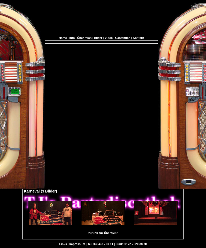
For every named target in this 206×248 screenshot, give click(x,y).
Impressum (77, 244)
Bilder (98, 37)
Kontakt (138, 37)
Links (63, 244)
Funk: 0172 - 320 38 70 (131, 244)
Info (72, 37)
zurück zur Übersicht (103, 233)
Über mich (84, 37)
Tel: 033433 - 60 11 (100, 244)
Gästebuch (122, 37)
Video (109, 37)
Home (63, 37)
